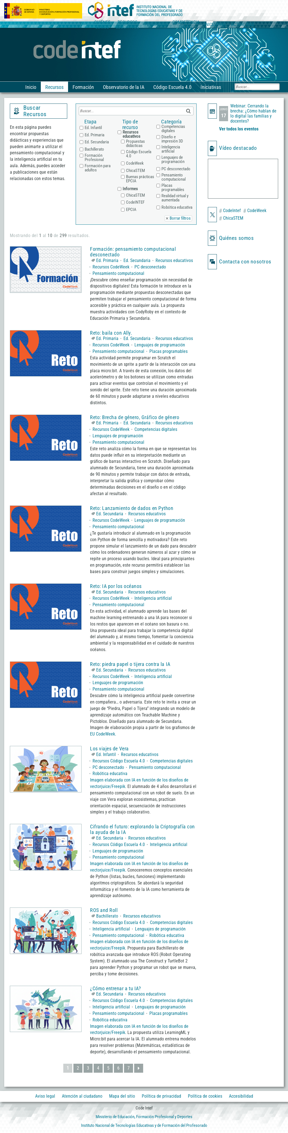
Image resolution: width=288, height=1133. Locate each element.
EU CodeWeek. (103, 734)
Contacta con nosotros (245, 261)
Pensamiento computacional (118, 273)
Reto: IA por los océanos (116, 586)
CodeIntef (230, 211)
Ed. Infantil (106, 754)
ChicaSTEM (231, 218)
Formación (82, 87)
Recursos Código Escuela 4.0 (119, 761)
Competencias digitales (155, 429)
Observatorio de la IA (123, 87)
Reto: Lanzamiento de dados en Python (131, 508)
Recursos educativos (174, 260)
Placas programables (168, 351)
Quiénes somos (236, 238)
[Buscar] (257, 86)
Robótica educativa (110, 773)
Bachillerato (107, 916)
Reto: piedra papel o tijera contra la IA (130, 664)
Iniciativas (210, 87)
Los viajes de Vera (109, 748)
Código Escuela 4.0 (172, 87)
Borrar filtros (180, 218)
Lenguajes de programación (159, 345)
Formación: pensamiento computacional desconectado (133, 252)
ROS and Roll (104, 910)
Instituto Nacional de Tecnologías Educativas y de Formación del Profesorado (144, 1125)
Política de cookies (205, 1096)
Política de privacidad (161, 1096)
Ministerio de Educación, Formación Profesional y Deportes (144, 1116)
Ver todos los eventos (238, 129)
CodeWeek (254, 211)
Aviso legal (45, 1096)
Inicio (30, 87)
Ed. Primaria (107, 260)
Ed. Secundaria (136, 260)
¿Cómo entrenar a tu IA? (115, 988)
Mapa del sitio (122, 1096)
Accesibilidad (241, 1096)
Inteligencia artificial (153, 598)
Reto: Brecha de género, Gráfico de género (134, 417)
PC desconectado (150, 267)
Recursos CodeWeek (111, 267)
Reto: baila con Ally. (111, 333)
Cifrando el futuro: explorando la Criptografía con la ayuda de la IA (142, 829)
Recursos (54, 87)
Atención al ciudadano (82, 1096)
